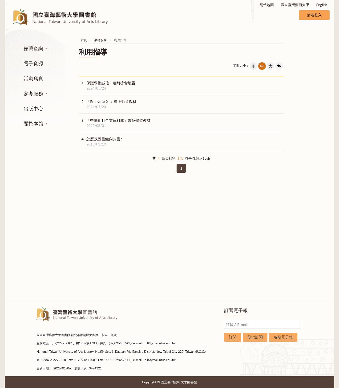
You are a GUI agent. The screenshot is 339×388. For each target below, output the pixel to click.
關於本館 (33, 123)
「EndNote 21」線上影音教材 (107, 104)
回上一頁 (279, 66)
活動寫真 (33, 78)
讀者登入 (314, 15)
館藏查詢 (33, 48)
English (321, 5)
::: (7, 4)
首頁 (84, 40)
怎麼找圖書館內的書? (100, 141)
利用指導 (120, 40)
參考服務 (33, 93)
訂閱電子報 (236, 310)
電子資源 (33, 63)
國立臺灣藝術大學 (295, 5)
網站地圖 (267, 5)
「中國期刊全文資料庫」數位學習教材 (114, 123)
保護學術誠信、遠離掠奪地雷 (107, 85)
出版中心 (33, 108)
